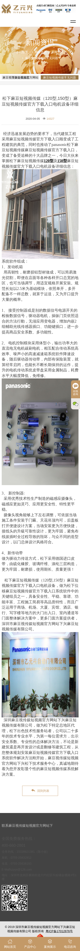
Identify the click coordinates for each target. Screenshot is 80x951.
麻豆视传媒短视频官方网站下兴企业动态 (20, 77)
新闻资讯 (57, 52)
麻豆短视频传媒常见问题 (41, 58)
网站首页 (41, 52)
